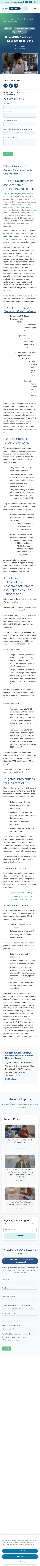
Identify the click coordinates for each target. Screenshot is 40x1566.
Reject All (20, 1556)
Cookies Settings (20, 1562)
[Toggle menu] (35, 8)
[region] (20, 1550)
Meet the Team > (11, 1079)
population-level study (27, 253)
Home (5, 19)
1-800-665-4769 (30, 2)
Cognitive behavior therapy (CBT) (22, 893)
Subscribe (20, 1236)
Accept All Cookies (20, 1551)
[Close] (37, 1537)
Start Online (14, 8)
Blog (12, 19)
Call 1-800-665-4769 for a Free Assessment (19, 1261)
